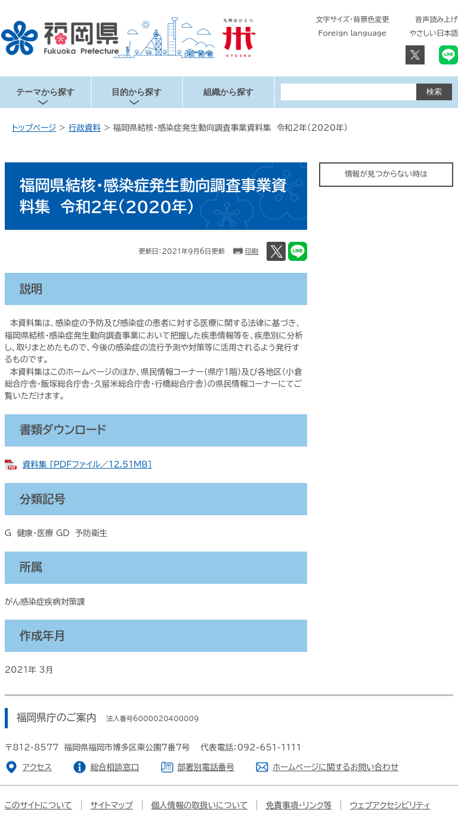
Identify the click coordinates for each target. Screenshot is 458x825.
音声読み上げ (436, 19)
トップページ (34, 128)
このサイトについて (38, 805)
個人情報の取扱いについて (199, 805)
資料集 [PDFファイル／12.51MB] (87, 464)
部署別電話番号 (206, 767)
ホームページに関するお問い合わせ (335, 767)
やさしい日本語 (433, 32)
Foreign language (352, 32)
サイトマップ (111, 805)
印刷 (251, 251)
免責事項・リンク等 (299, 805)
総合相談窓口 (114, 767)
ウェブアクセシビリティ (390, 805)
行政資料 (85, 128)
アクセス (37, 767)
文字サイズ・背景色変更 (352, 19)
